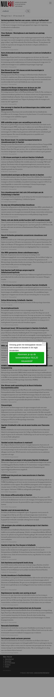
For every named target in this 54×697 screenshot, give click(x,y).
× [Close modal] (43, 344)
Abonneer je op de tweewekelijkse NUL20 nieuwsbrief (26, 357)
